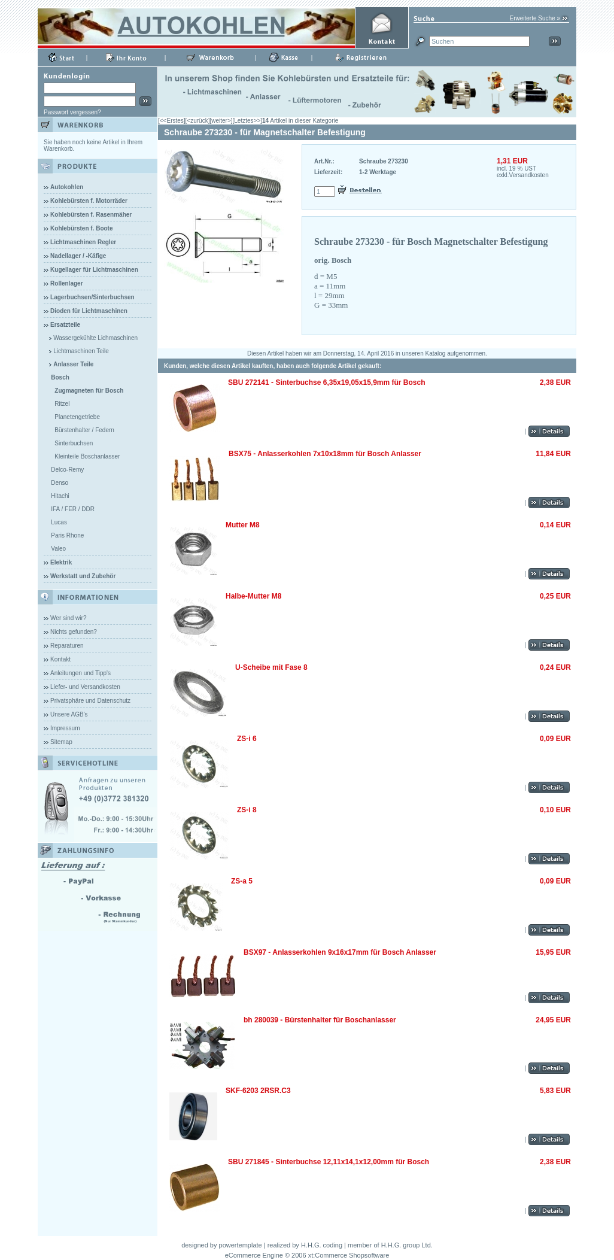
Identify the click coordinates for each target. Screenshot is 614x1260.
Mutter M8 (243, 525)
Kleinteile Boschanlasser (87, 456)
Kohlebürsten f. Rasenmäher (91, 214)
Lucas (59, 522)
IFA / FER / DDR (73, 509)
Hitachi (60, 496)
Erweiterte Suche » (535, 18)
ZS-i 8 (247, 810)
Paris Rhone (67, 535)
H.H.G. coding (321, 1245)
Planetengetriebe (77, 417)
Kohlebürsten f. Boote (81, 228)
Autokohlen (66, 187)
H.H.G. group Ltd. (407, 1245)
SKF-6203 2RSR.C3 (258, 1090)
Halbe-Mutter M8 (253, 596)
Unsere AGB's (69, 714)
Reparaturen (67, 645)
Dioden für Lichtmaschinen (88, 311)
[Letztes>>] (247, 120)
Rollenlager (66, 283)
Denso (59, 482)
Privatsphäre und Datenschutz (90, 700)
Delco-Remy (67, 469)
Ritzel (61, 403)
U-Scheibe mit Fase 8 (271, 667)
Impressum (65, 728)
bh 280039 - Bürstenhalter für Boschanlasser (320, 1020)
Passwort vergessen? (72, 112)
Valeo (58, 548)
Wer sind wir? (68, 618)
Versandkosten (529, 175)
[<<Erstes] (172, 120)
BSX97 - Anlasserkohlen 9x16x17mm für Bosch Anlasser (340, 952)
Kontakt (60, 659)
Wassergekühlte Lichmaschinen (95, 338)
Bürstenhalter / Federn (84, 430)
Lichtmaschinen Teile (81, 351)
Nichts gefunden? (73, 632)
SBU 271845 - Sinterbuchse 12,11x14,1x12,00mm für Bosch (328, 1162)
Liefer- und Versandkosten (85, 687)
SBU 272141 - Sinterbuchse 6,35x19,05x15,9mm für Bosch (326, 382)
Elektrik (61, 562)
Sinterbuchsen (73, 443)
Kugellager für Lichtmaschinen (94, 269)
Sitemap (61, 742)
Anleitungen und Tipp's (80, 673)
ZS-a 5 (242, 881)
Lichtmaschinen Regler (83, 242)
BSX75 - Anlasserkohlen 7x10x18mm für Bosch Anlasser (325, 454)
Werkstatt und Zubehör (82, 576)
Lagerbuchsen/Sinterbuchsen (92, 297)
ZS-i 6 (247, 738)
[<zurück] (198, 120)
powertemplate (240, 1245)
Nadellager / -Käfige (78, 256)
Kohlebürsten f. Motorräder (88, 201)
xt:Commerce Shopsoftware (349, 1255)
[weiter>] (220, 120)
